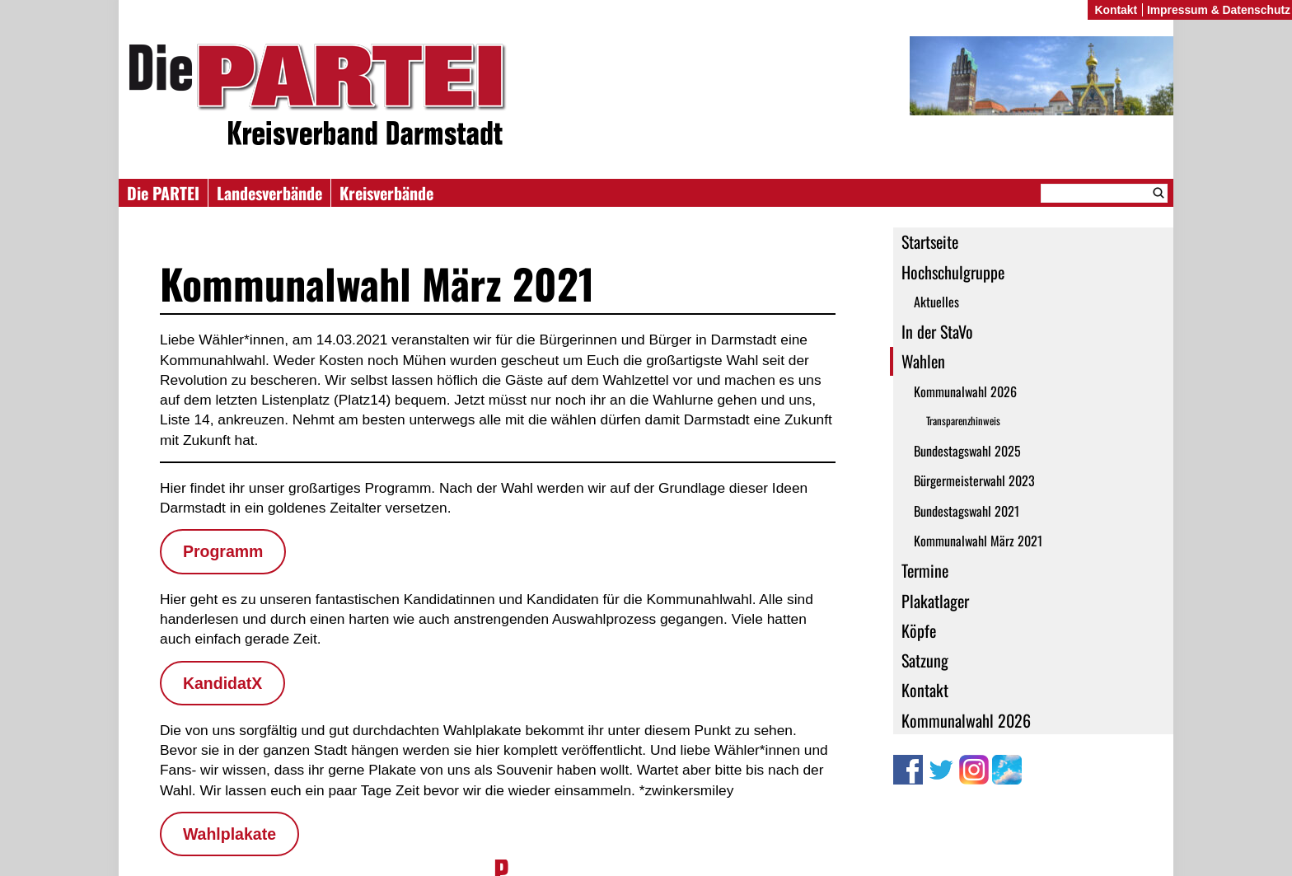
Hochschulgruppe (952, 272)
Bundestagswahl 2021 (966, 511)
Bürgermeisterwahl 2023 (974, 480)
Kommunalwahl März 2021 (978, 540)
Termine (924, 570)
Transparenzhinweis (963, 421)
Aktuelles (936, 302)
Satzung (924, 660)
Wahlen (923, 361)
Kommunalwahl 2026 (965, 391)
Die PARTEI (163, 192)
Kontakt (924, 689)
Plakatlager (935, 600)
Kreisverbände (386, 192)
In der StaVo (937, 331)
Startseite (929, 241)
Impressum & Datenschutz (1218, 9)
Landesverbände (269, 192)
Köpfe (918, 630)
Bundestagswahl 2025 (967, 451)
